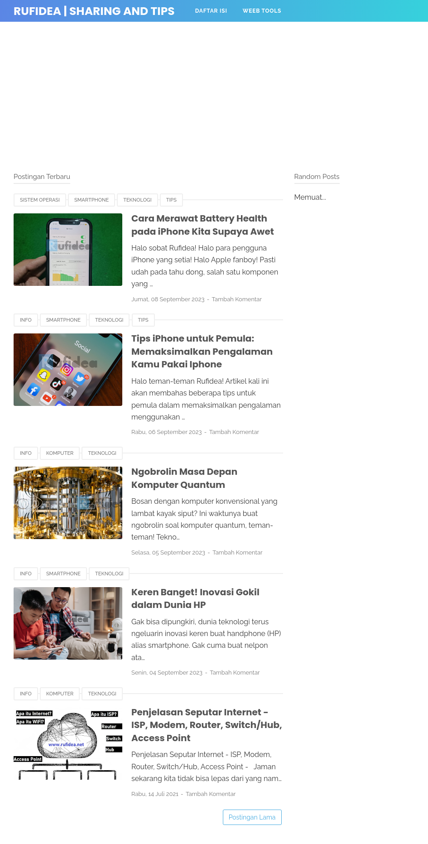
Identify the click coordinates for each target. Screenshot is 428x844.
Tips (171, 200)
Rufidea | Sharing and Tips (94, 11)
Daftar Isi (211, 11)
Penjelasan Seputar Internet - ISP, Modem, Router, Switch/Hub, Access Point (206, 725)
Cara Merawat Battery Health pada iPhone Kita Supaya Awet (202, 225)
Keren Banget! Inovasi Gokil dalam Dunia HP (195, 599)
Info (26, 320)
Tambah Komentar (237, 299)
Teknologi (137, 200)
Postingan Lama (252, 817)
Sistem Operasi (40, 200)
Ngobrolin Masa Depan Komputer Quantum (184, 478)
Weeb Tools (262, 11)
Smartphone (91, 200)
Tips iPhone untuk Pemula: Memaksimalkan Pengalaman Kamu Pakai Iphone (202, 351)
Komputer (59, 453)
